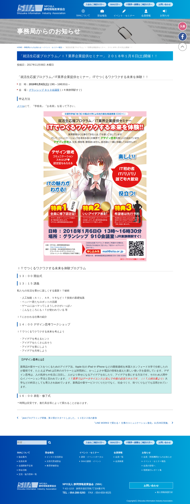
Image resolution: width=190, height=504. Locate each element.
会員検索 (119, 461)
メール (20, 106)
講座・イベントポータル (92, 457)
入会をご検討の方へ (95, 4)
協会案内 (23, 457)
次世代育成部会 (54, 461)
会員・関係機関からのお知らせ (157, 457)
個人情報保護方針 (165, 492)
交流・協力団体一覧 (28, 474)
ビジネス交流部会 (55, 457)
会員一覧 (119, 457)
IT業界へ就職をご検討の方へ (139, 4)
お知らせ (146, 452)
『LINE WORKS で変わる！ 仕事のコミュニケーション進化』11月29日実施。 (133, 423)
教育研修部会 (53, 465)
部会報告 (49, 452)
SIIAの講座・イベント (91, 461)
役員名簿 (23, 461)
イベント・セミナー (89, 452)
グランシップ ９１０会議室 (44, 90)
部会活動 (23, 470)
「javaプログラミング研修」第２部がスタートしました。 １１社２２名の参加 (57, 418)
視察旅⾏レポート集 (152, 470)
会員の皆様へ (149, 465)
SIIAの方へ (115, 4)
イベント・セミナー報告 (154, 461)
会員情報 (118, 452)
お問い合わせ (164, 4)
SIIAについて (23, 452)
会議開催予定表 (26, 465)
